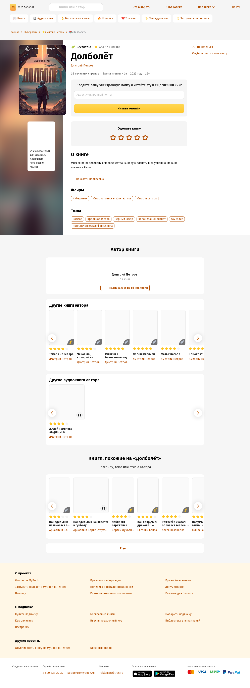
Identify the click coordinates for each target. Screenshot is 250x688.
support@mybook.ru (81, 673)
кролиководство (98, 219)
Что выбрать (141, 7)
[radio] (113, 137)
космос (77, 219)
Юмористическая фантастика (112, 198)
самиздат (177, 219)
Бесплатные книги (77, 18)
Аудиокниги (45, 18)
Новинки (107, 18)
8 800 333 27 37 (53, 673)
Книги (21, 18)
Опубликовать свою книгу (209, 53)
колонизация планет (152, 219)
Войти (236, 7)
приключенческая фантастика (93, 226)
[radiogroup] (129, 138)
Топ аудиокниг (158, 18)
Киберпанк (80, 198)
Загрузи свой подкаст (195, 18)
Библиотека (174, 7)
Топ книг (131, 18)
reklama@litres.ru (111, 673)
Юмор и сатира (147, 198)
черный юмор (124, 219)
